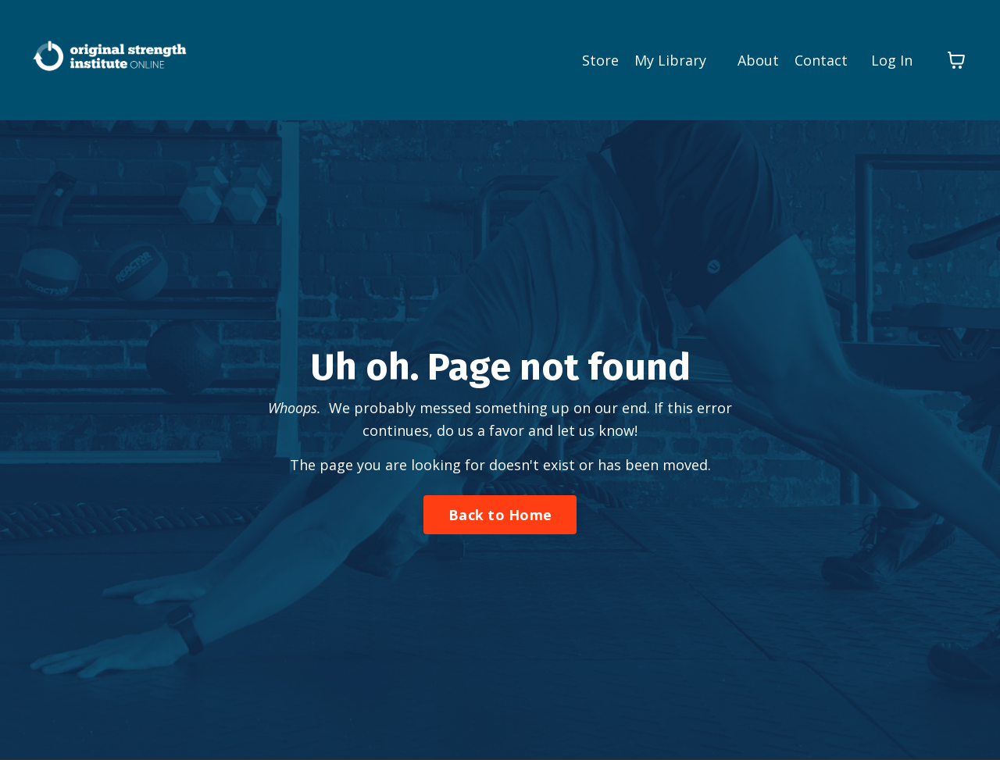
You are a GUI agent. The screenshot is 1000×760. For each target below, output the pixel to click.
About (758, 60)
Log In (891, 60)
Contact (821, 60)
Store (600, 60)
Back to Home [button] (500, 514)
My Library (670, 60)
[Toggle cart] (956, 60)
